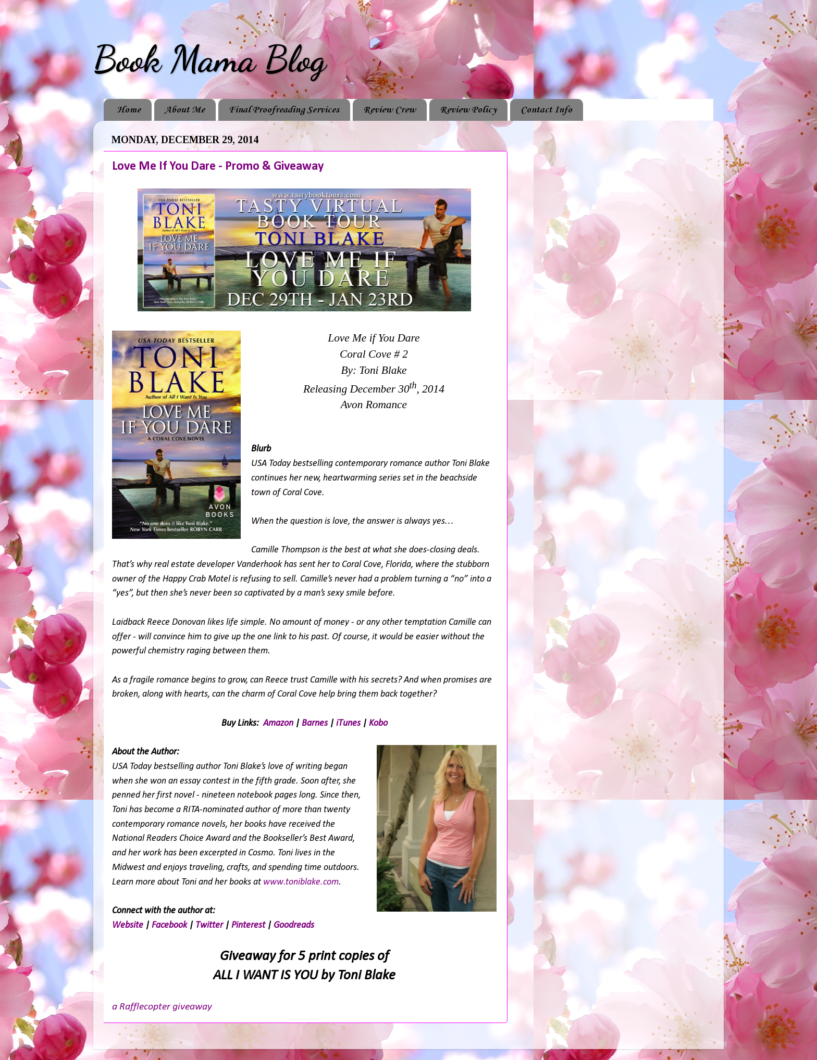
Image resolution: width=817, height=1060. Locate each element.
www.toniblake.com (301, 882)
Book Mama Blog (209, 59)
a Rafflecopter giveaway (162, 1007)
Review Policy (468, 110)
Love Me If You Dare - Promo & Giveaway (218, 166)
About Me (185, 110)
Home (129, 110)
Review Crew (389, 110)
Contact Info (546, 110)
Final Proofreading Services (284, 110)
